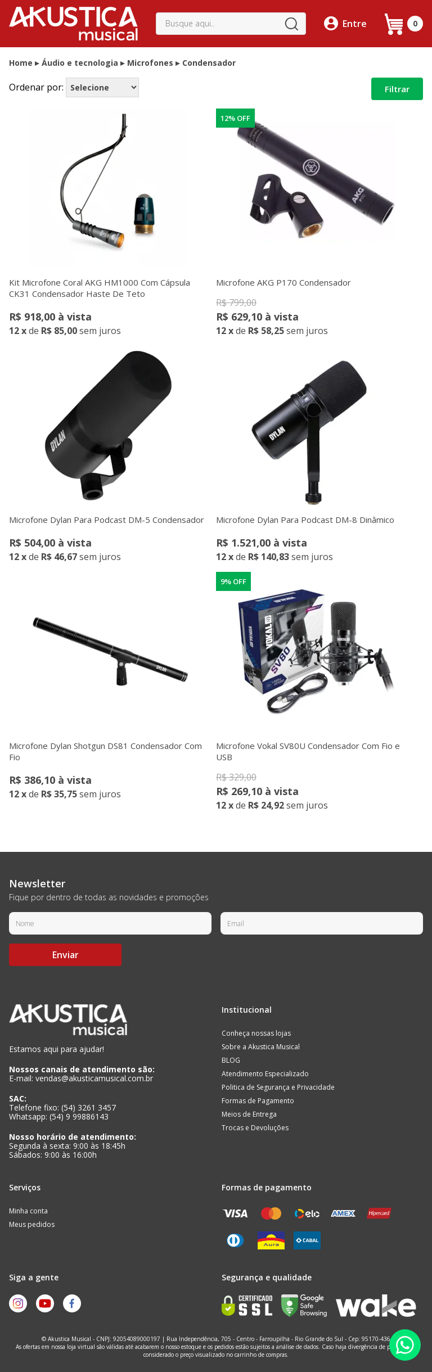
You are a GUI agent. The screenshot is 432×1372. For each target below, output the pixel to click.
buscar (291, 23)
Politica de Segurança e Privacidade (278, 1087)
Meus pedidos (32, 1224)
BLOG (231, 1060)
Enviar (65, 955)
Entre (355, 23)
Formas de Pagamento (258, 1100)
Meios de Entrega (249, 1114)
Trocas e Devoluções (255, 1127)
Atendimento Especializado (265, 1073)
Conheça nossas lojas (256, 1033)
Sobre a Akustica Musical (261, 1046)
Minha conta (28, 1211)
